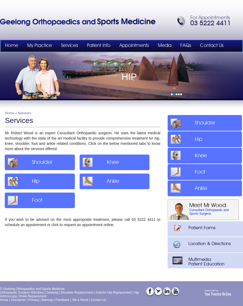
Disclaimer (18, 300)
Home (11, 45)
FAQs (185, 45)
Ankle (100, 181)
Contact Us (211, 45)
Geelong (52, 292)
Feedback (63, 300)
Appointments (134, 45)
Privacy (33, 300)
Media (164, 45)
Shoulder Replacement (77, 292)
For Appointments (210, 17)
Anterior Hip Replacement (113, 292)
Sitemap (47, 300)
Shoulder (29, 162)
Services (69, 45)
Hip (23, 181)
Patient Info (98, 45)
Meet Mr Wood (207, 205)
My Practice (39, 45)
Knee (100, 162)
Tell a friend (80, 300)
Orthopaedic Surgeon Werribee (22, 292)
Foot (24, 200)
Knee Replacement (33, 296)
